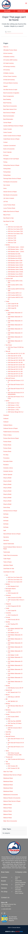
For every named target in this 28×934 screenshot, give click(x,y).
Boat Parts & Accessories (10, 106)
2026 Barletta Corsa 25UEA (15, 274)
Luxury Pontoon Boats (9, 205)
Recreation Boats (8, 461)
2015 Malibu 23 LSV (13, 632)
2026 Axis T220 (12, 238)
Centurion (8, 595)
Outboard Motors (7, 425)
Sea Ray (8, 719)
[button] (26, 3)
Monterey (8, 710)
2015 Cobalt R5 (12, 610)
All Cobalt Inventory (8, 63)
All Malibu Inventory (8, 73)
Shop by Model (7, 477)
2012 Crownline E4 (13, 615)
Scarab (7, 714)
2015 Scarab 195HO (13, 716)
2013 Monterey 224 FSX (14, 712)
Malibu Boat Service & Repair (11, 211)
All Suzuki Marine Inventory (10, 83)
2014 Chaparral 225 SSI (14, 606)
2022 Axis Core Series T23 (15, 579)
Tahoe (7, 750)
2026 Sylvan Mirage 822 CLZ (15, 412)
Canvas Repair (7, 122)
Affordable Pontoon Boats (10, 50)
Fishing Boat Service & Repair (11, 165)
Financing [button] (4, 884)
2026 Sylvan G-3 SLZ (13, 403)
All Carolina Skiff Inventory (10, 60)
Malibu (7, 310)
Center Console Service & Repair (12, 135)
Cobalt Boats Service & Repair (11, 139)
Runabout (6, 464)
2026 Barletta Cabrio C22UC (15, 265)
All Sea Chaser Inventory (10, 76)
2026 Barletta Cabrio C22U (15, 262)
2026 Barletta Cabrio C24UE (15, 269)
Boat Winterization (8, 119)
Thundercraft (9, 757)
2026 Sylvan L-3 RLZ (13, 409)
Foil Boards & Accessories (10, 181)
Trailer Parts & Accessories (10, 555)
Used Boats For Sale (8, 571)
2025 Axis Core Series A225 (15, 229)
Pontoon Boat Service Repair (11, 438)
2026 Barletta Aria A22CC (14, 256)
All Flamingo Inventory (9, 66)
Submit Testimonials (8, 543)
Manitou (8, 685)
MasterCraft (9, 690)
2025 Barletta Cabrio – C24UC (16, 251)
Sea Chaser (9, 345)
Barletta (8, 244)
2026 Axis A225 (12, 235)
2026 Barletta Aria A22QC (15, 258)
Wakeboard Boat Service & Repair (12, 775)
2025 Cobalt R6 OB (13, 306)
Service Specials (7, 474)
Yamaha (8, 763)
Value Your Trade (7, 771)
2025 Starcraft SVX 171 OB (15, 358)
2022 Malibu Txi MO (13, 655)
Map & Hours (6, 214)
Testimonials (6, 552)
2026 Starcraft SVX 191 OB (15, 362)
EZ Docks (6, 155)
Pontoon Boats (7, 441)
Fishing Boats (7, 168)
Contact (5, 142)
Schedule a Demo (8, 468)
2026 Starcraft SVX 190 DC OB (16, 360)
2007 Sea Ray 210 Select (14, 723)
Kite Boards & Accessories (10, 195)
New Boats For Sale (8, 221)
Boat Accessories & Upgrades (11, 93)
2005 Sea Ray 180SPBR (14, 721)
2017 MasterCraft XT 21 (14, 692)
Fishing (5, 162)
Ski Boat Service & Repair (10, 510)
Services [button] (4, 888)
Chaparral (8, 604)
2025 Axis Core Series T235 (15, 233)
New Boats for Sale (8, 218)
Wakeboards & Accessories (10, 794)
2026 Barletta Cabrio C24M (15, 267)
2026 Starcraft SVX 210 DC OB (16, 364)
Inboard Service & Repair (10, 191)
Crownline (8, 613)
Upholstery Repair (8, 565)
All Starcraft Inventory (9, 79)
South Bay (8, 732)
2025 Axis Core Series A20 (15, 227)
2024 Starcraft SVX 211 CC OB (16, 353)
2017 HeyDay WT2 (13, 624)
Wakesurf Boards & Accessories (11, 798)
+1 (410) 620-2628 (6, 909)
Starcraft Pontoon (10, 378)
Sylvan (7, 400)
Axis (7, 224)
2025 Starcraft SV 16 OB (14, 355)
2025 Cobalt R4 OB (13, 303)
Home (5, 188)
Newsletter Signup (20, 884)
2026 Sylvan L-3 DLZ (13, 405)
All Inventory (6, 69)
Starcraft (8, 351)
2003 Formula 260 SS (13, 619)
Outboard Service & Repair (10, 428)
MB (6, 699)
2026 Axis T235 (12, 240)
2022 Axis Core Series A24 (15, 577)
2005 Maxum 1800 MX (14, 697)
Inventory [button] (4, 877)
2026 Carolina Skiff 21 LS (14, 293)
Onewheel (6, 415)
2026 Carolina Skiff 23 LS (14, 295)
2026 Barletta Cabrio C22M (15, 260)
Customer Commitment (9, 145)
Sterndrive (6, 537)
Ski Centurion (9, 725)
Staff (4, 530)
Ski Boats (5, 514)
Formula (8, 617)
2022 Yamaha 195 (12, 766)
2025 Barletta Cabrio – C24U (15, 249)
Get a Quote (6, 185)
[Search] (14, 31)
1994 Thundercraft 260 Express (16, 759)
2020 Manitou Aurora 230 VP (15, 688)
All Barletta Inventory (8, 56)
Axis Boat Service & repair (10, 89)
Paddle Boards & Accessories (11, 431)
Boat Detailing (7, 99)
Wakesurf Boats (7, 804)
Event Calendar (7, 152)
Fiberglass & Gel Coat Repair (11, 158)
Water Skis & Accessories (10, 821)
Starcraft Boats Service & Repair (12, 533)
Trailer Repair (7, 558)
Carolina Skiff (9, 278)
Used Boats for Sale (8, 568)
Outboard (5, 418)
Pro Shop (5, 454)
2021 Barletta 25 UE (13, 586)
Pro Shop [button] (4, 891)
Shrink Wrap (6, 507)
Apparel (5, 86)
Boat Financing (7, 102)
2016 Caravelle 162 (13, 593)
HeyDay (8, 621)
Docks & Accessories (8, 149)
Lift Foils (5, 201)
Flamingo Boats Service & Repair (12, 178)
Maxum (7, 694)
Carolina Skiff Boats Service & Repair (13, 125)
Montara (8, 703)
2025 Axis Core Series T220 (15, 231)
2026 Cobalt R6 (12, 308)
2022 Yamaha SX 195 (13, 768)
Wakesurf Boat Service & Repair (11, 801)
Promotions (6, 458)
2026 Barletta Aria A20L (14, 253)
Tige (7, 761)
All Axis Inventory (7, 53)
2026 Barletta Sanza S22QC (15, 276)
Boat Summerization (8, 116)
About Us (5, 46)
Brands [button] (3, 881)
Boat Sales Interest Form (10, 109)
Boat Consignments (8, 96)
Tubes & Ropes (7, 562)
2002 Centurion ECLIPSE (14, 597)
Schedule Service (8, 471)
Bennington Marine (11, 588)
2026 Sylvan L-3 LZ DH (14, 407)
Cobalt (7, 301)
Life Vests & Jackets (8, 198)
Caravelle (8, 590)
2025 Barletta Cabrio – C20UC (16, 247)
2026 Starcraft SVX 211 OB (15, 369)
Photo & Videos (7, 435)
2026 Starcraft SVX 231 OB (15, 376)
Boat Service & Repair (9, 112)
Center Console (7, 129)
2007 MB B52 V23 (13, 701)
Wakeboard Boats (8, 778)
